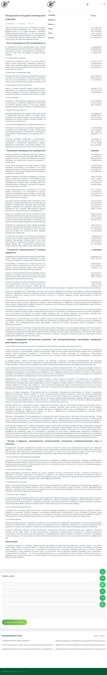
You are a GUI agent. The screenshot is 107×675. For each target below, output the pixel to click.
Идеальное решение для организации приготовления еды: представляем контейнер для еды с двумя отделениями (28, 649)
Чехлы (96, 636)
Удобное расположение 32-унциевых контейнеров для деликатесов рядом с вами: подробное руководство (81, 645)
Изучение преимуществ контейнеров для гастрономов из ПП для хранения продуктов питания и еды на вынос (81, 641)
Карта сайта (25, 671)
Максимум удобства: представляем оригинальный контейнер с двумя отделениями (16, 640)
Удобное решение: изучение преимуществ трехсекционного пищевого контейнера (81, 649)
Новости (102, 636)
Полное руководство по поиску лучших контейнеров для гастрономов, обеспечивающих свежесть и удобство (28, 645)
